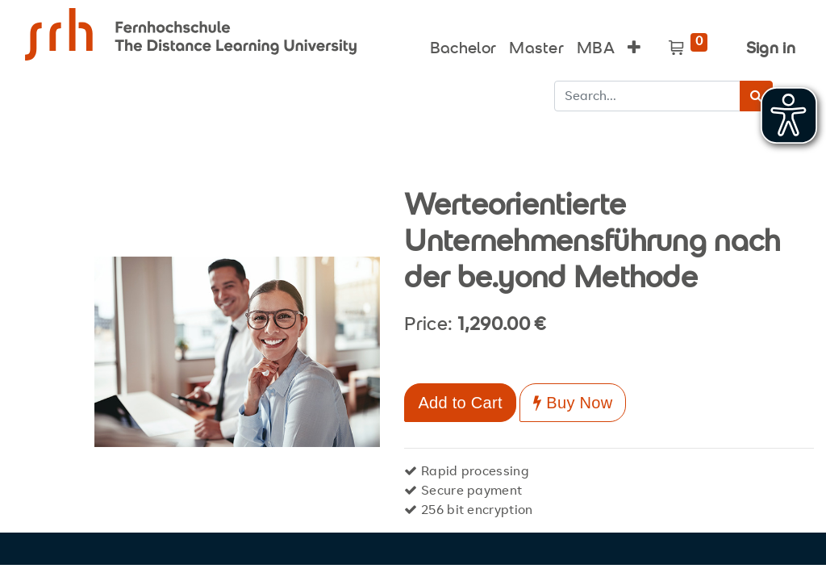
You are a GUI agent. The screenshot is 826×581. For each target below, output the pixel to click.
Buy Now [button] (572, 403)
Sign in (770, 49)
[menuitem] (463, 45)
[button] (634, 45)
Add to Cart (460, 403)
